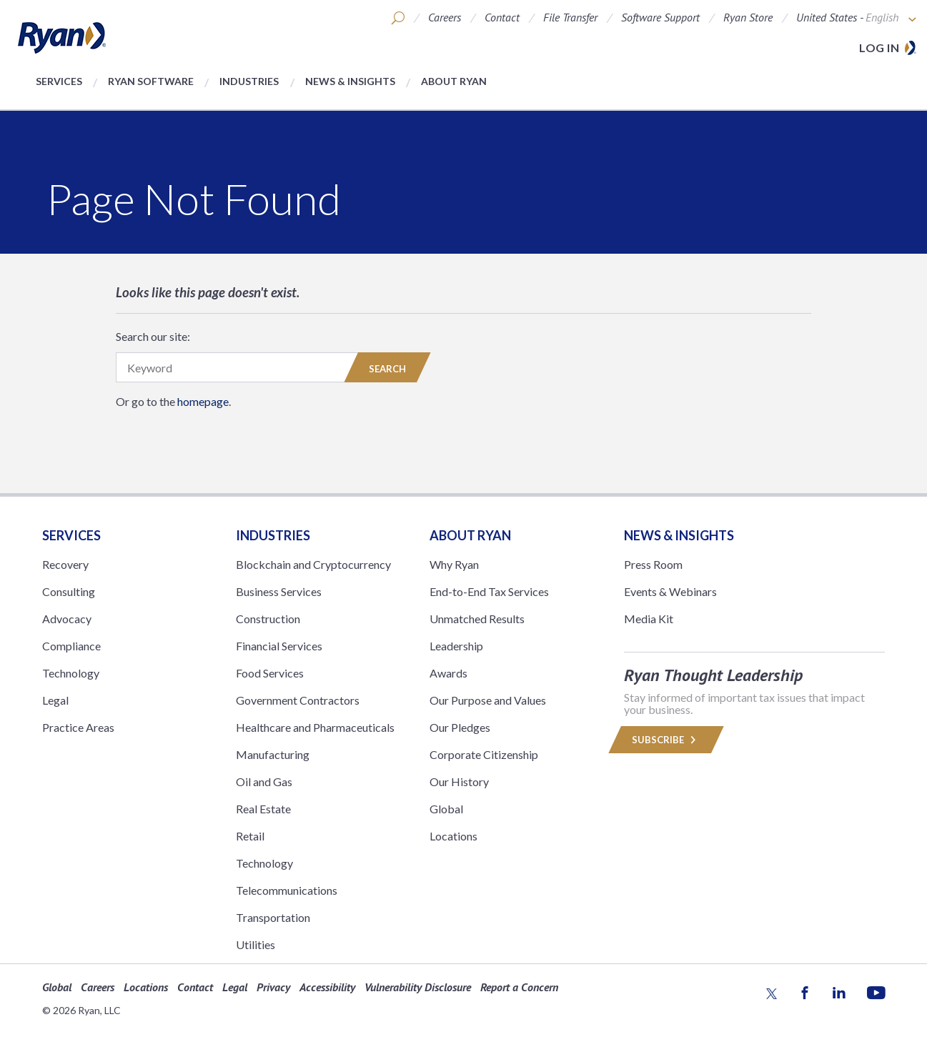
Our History (459, 781)
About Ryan (454, 81)
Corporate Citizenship (484, 754)
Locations (453, 836)
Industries (249, 81)
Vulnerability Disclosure (418, 987)
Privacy (273, 987)
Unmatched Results (477, 618)
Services (59, 81)
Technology (70, 673)
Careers (444, 17)
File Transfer (570, 17)
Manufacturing (272, 754)
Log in (879, 47)
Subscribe (666, 739)
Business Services (279, 591)
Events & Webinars (670, 591)
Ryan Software (151, 81)
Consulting (68, 591)
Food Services (270, 673)
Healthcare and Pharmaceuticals (315, 727)
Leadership (456, 645)
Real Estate (263, 808)
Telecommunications (286, 890)
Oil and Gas (264, 781)
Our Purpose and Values (488, 700)
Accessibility (327, 987)
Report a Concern (519, 987)
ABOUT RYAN (470, 535)
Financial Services (279, 645)
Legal (55, 700)
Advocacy (66, 618)
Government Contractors (298, 700)
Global (446, 808)
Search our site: (153, 336)
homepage (203, 401)
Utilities (255, 944)
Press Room (653, 564)
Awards (448, 673)
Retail (250, 836)
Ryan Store (748, 17)
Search (387, 368)
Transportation (273, 917)
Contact (502, 17)
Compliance (71, 645)
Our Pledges (460, 727)
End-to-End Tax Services (489, 591)
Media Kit (648, 618)
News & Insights (350, 81)
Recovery (65, 564)
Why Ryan (454, 564)
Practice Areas (78, 727)
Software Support (660, 17)
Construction (268, 618)
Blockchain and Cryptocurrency (313, 564)
